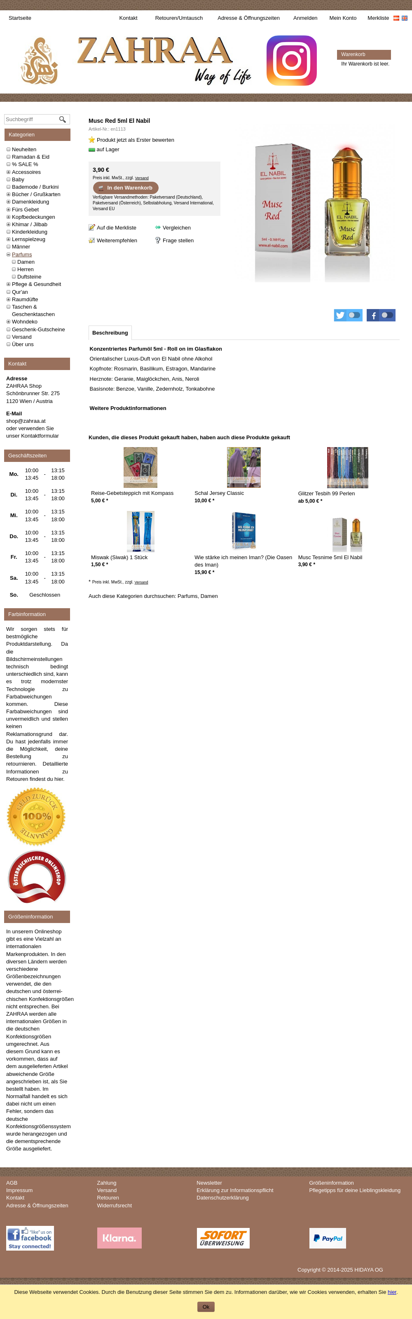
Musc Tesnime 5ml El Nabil (330, 557)
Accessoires (26, 172)
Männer (21, 247)
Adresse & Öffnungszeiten (249, 18)
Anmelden (305, 18)
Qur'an (20, 292)
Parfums (22, 254)
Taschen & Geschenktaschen (33, 310)
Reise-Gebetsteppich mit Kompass (132, 493)
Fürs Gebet (25, 209)
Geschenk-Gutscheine (38, 329)
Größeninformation (331, 1183)
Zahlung (107, 1183)
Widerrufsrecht (114, 1205)
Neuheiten (24, 149)
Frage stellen (178, 240)
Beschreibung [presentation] (110, 333)
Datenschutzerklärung (222, 1198)
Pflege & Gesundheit (36, 284)
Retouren (108, 1198)
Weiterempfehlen (117, 240)
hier (58, 779)
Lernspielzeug (28, 239)
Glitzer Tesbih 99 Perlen (326, 493)
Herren (25, 269)
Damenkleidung (30, 202)
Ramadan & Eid (30, 157)
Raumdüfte (25, 299)
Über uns (23, 344)
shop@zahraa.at (26, 421)
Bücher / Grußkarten (36, 194)
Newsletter (209, 1183)
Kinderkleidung (29, 232)
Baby (18, 179)
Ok (206, 1307)
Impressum (19, 1190)
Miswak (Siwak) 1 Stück (119, 557)
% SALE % (25, 164)
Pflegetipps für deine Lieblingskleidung (354, 1190)
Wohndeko (24, 322)
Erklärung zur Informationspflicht (235, 1190)
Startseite (20, 18)
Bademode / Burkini (35, 187)
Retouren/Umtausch (179, 18)
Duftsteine (29, 277)
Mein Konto (343, 18)
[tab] (110, 333)
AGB (11, 1183)
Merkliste (378, 18)
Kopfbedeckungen (33, 217)
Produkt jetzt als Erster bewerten (135, 140)
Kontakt (128, 18)
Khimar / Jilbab (29, 224)
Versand (22, 337)
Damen (26, 262)
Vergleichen (177, 228)
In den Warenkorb (125, 188)
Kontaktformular (40, 436)
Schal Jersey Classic (219, 493)
